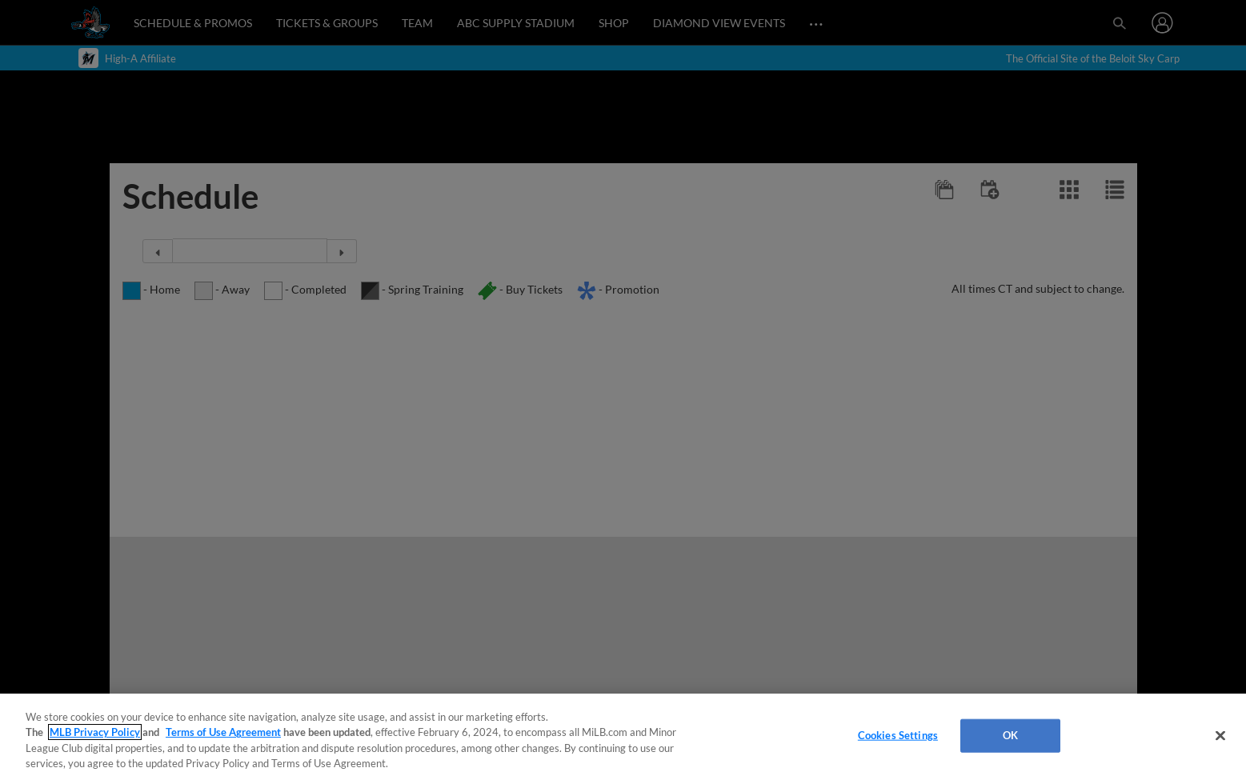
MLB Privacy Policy (95, 732)
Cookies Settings (898, 735)
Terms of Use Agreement (223, 732)
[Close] (1220, 735)
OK (1010, 735)
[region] (623, 737)
